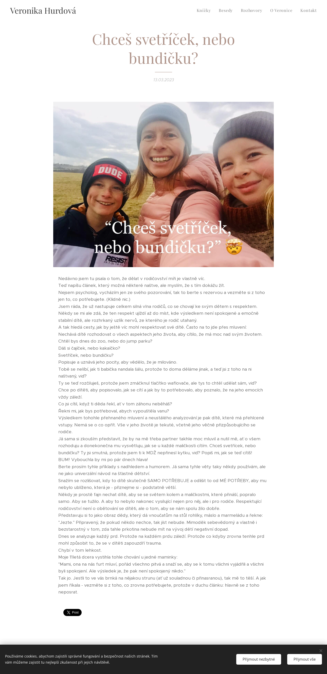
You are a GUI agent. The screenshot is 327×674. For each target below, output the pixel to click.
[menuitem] (205, 10)
